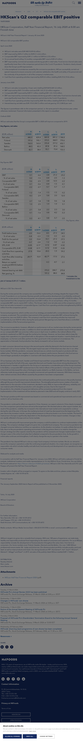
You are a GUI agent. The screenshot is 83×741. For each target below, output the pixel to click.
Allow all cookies (12, 736)
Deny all (29, 736)
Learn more (32, 731)
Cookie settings (46, 736)
